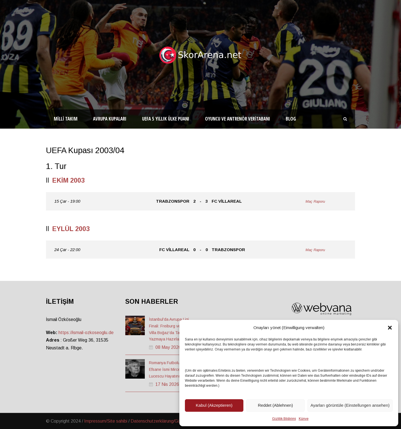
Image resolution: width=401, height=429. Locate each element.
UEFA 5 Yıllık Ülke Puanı (165, 119)
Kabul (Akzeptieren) (214, 405)
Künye (304, 419)
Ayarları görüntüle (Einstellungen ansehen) (350, 405)
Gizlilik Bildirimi (284, 419)
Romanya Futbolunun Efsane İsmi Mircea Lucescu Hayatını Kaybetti (172, 369)
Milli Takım (65, 119)
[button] (390, 327)
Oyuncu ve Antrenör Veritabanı (237, 119)
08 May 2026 (168, 347)
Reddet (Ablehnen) (275, 405)
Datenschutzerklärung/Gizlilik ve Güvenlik (170, 421)
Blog (291, 119)
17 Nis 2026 (167, 384)
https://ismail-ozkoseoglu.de (86, 332)
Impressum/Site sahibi (105, 421)
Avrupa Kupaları (109, 119)
